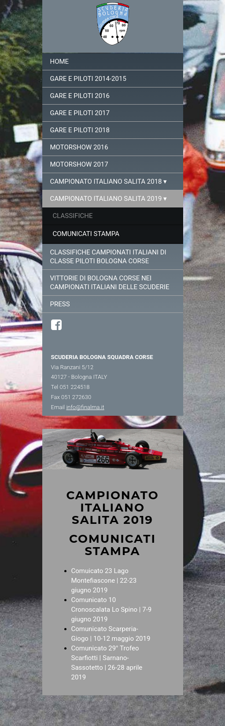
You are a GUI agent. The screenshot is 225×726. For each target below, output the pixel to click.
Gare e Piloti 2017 (80, 113)
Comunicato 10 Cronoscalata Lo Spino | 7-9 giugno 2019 (111, 609)
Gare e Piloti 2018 (80, 130)
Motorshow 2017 (79, 164)
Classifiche (73, 216)
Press (60, 304)
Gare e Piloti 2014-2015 (88, 79)
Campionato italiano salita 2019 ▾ (108, 199)
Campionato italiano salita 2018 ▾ (108, 181)
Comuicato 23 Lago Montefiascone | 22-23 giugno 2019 (104, 580)
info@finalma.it (85, 407)
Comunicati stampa (86, 234)
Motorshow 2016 (79, 147)
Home (59, 61)
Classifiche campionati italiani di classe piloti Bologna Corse (108, 256)
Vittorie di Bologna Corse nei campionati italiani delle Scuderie (110, 282)
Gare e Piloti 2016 (80, 96)
